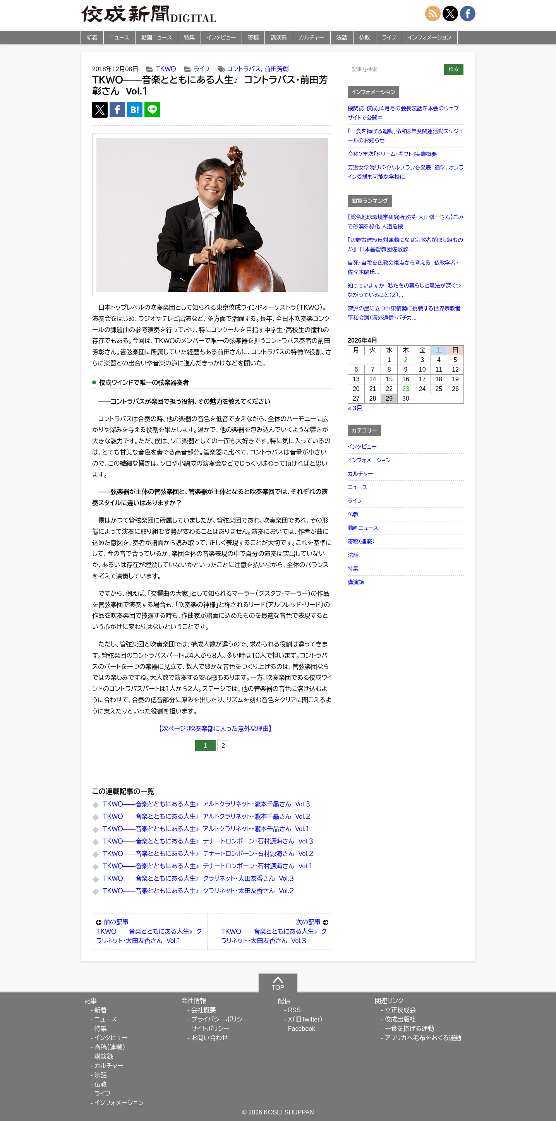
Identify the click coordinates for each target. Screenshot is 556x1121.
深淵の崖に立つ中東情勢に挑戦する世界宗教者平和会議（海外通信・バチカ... (404, 313)
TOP (278, 983)
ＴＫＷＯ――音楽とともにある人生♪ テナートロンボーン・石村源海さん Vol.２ (208, 853)
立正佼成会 (400, 1010)
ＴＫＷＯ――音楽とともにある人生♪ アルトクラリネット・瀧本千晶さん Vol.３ (206, 804)
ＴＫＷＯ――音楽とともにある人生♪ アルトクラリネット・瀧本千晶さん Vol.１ (206, 829)
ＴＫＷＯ (166, 69)
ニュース (119, 37)
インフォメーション (429, 37)
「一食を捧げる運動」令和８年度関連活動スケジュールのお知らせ (405, 136)
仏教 (364, 37)
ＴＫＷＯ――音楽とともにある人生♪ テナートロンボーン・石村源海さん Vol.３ (208, 841)
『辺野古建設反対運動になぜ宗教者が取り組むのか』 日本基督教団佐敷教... (405, 244)
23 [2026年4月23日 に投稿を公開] (405, 389)
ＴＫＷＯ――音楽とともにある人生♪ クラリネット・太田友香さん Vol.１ (149, 931)
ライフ (389, 37)
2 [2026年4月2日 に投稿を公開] (406, 360)
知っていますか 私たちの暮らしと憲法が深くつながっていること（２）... (404, 290)
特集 (189, 37)
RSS (294, 1010)
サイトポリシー (210, 1028)
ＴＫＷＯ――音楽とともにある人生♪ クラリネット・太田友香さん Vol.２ (198, 891)
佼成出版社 (400, 1019)
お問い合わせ (209, 1038)
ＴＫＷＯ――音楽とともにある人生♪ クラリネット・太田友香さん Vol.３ (198, 878)
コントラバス (244, 69)
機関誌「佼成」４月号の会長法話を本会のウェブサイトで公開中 (403, 113)
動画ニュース (156, 37)
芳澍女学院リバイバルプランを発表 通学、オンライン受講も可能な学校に (406, 172)
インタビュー (221, 37)
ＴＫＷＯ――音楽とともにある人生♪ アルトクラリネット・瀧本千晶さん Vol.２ (206, 816)
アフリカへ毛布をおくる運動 (423, 1038)
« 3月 (355, 408)
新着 (92, 37)
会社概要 (203, 1010)
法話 (341, 37)
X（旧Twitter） (305, 1019)
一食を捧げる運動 (409, 1028)
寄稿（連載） (361, 541)
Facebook (301, 1028)
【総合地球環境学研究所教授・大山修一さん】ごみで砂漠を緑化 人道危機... (405, 222)
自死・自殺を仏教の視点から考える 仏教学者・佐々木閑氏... (403, 267)
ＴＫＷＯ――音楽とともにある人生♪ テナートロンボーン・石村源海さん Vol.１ (207, 866)
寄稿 (253, 37)
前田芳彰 (276, 69)
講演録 (279, 37)
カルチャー (311, 37)
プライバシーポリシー (220, 1019)
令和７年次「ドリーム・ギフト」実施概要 (392, 154)
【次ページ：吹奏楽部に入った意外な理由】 (215, 728)
